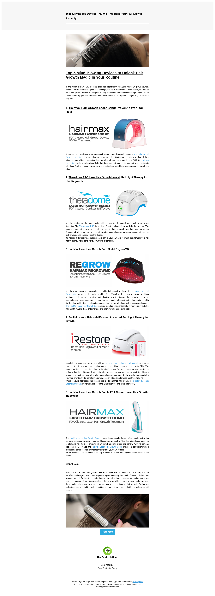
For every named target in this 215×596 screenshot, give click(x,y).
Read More (107, 532)
